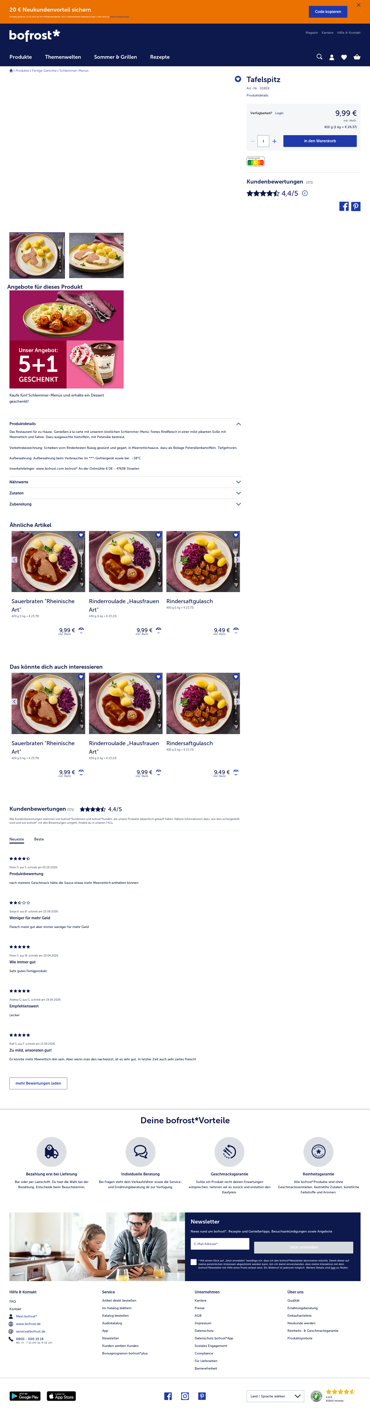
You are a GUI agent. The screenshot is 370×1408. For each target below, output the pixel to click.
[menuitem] (20, 59)
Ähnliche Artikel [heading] (30, 525)
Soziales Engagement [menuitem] (211, 1344)
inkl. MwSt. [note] (64, 636)
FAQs (109, 827)
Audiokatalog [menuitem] (112, 1322)
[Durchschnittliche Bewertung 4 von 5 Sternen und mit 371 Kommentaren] (305, 193)
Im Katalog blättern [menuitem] (116, 1307)
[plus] (274, 141)
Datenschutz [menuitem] (204, 1329)
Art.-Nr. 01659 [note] (258, 88)
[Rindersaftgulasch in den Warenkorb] (234, 631)
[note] (48, 607)
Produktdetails (257, 95)
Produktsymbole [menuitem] (299, 1337)
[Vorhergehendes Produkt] (16, 537)
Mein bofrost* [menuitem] (23, 1314)
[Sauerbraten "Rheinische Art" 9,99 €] (48, 592)
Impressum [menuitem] (203, 1322)
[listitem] (51, 1170)
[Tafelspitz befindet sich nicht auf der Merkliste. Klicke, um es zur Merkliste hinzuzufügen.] (236, 80)
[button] (328, 12)
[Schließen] (359, 5)
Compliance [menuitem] (204, 1352)
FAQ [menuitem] (12, 1299)
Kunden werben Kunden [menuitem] (120, 1344)
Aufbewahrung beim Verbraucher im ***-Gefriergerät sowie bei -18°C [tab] (75, 458)
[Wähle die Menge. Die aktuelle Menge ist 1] (263, 141)
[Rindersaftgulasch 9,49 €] (203, 592)
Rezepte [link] (160, 57)
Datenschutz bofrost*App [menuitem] (214, 1337)
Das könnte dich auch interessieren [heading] (56, 668)
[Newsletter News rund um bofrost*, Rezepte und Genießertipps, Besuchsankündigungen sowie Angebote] (273, 1249)
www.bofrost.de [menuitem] (25, 1321)
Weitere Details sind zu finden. (327, 1268)
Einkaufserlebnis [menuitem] (299, 1314)
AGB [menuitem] (198, 1314)
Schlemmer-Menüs (73, 71)
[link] (62, 36)
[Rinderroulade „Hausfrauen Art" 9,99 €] (126, 592)
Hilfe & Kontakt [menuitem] (349, 33)
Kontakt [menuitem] (15, 1307)
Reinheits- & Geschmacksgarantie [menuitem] (312, 1329)
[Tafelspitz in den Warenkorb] (320, 141)
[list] (185, 1170)
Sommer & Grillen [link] (115, 57)
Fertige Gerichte (44, 71)
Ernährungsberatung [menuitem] (302, 1307)
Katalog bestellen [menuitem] (115, 1314)
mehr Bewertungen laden (38, 1087)
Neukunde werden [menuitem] (301, 1322)
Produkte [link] (20, 57)
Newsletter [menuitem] (110, 1337)
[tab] (332, 57)
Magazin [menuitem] (312, 33)
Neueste (16, 843)
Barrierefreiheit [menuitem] (206, 1367)
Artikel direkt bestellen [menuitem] (119, 1299)
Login (279, 113)
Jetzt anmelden (333, 1247)
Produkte (22, 71)
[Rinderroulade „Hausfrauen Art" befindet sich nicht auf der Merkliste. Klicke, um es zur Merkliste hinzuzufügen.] (157, 536)
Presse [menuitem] (200, 1307)
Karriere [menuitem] (327, 33)
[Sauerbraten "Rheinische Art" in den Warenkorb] (79, 631)
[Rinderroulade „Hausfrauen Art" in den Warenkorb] (156, 631)
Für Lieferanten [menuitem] (206, 1360)
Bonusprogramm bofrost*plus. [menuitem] (125, 1352)
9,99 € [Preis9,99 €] (346, 113)
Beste (39, 843)
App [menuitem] (105, 1329)
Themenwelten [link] (63, 57)
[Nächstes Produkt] (235, 537)
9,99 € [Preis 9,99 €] (63, 631)
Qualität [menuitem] (293, 1299)
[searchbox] (186, 56)
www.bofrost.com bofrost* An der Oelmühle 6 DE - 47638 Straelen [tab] (74, 469)
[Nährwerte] (257, 161)
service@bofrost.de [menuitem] (27, 1329)
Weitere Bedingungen (119, 17)
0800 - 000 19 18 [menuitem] (26, 1336)
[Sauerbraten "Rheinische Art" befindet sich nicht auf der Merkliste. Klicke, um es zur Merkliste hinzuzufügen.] (80, 536)
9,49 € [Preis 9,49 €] (218, 631)
